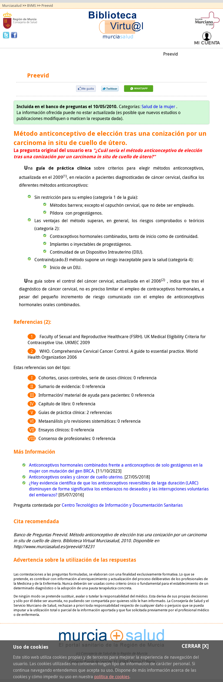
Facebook (14, 35)
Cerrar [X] (195, 645)
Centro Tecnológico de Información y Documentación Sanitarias (122, 505)
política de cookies (111, 677)
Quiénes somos (111, 63)
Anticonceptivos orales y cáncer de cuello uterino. (76, 477)
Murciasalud (12, 5)
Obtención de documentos (102, 54)
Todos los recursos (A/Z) (48, 54)
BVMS (31, 5)
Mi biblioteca (145, 54)
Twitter (7, 35)
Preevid (47, 5)
